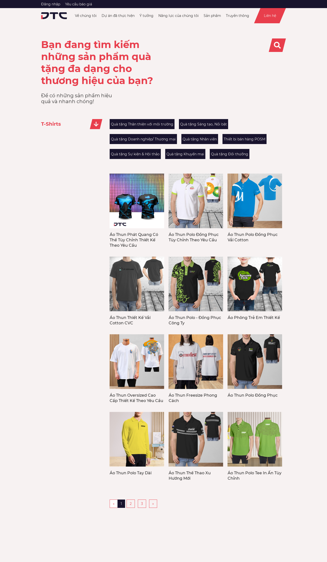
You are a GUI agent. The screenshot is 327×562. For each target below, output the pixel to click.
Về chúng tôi (86, 15)
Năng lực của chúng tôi (178, 15)
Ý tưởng (146, 15)
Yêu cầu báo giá (78, 4)
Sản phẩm (212, 15)
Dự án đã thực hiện (118, 15)
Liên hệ (270, 15)
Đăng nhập (50, 4)
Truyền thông (237, 15)
